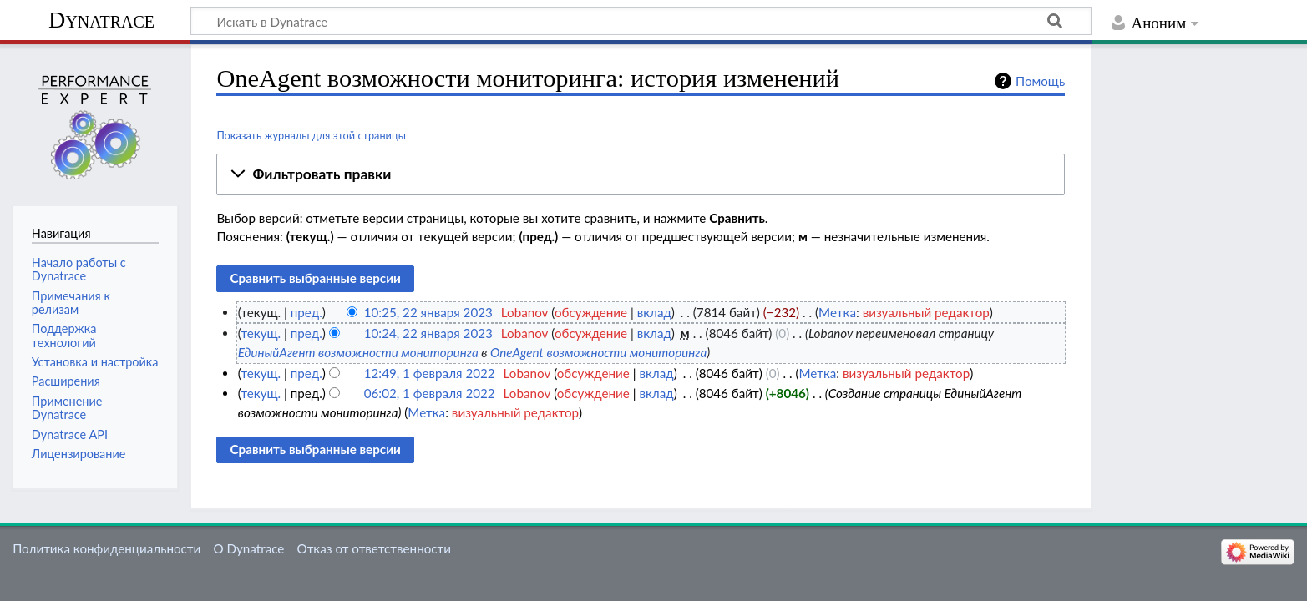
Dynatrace (101, 20)
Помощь (1040, 80)
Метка (837, 312)
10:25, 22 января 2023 (428, 312)
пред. (306, 312)
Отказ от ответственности (374, 548)
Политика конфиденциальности (106, 548)
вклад (654, 312)
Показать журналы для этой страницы (311, 135)
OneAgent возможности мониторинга (598, 352)
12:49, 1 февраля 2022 (429, 373)
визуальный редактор (926, 312)
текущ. (261, 333)
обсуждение (591, 312)
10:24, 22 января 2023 (428, 333)
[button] (640, 174)
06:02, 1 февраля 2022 (429, 393)
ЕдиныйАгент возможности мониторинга (358, 352)
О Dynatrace (248, 548)
